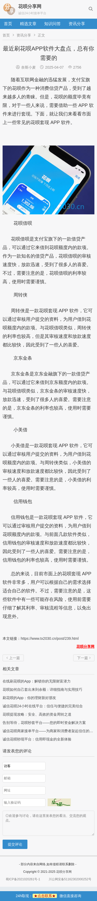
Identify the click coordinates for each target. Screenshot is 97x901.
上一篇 (13, 658)
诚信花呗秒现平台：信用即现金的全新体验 (37, 739)
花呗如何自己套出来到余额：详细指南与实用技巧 (42, 689)
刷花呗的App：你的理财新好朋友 (29, 698)
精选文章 (28, 23)
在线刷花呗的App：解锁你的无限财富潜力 (37, 681)
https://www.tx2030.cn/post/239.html (50, 638)
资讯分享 (77, 23)
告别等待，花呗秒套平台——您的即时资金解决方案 (44, 723)
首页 (8, 23)
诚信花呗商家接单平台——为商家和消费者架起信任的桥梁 (50, 731)
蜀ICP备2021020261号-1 (23, 883)
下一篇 (84, 658)
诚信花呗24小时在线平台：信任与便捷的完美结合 (43, 706)
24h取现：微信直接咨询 (48, 896)
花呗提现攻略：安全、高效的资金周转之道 (37, 714)
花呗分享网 (64, 875)
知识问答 (52, 23)
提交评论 (15, 848)
